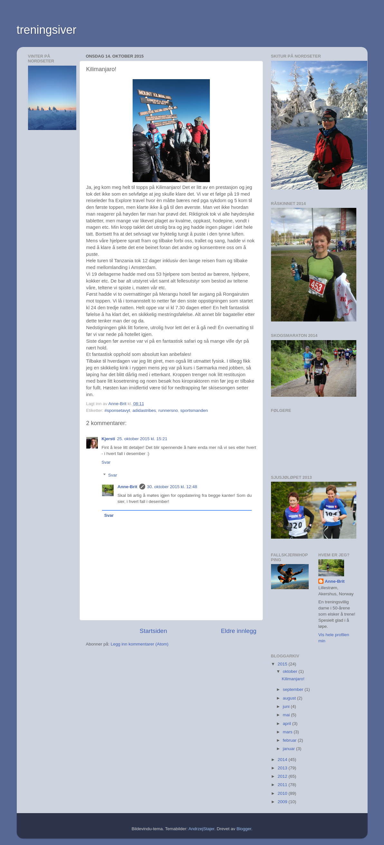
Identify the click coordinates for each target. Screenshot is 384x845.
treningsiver (47, 29)
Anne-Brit (127, 486)
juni (287, 706)
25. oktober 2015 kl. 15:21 (142, 438)
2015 (282, 664)
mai (287, 714)
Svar (106, 462)
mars (288, 731)
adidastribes (144, 410)
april (287, 723)
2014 (282, 759)
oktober (291, 671)
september (294, 689)
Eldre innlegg (238, 630)
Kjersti (108, 438)
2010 (282, 793)
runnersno (168, 410)
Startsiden (153, 630)
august (290, 698)
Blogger (244, 828)
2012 (282, 776)
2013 (282, 768)
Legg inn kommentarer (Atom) (139, 644)
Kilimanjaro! (293, 678)
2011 (282, 784)
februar (290, 740)
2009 (282, 801)
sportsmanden (194, 410)
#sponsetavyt (117, 410)
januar (289, 748)
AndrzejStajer (201, 828)
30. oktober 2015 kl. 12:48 (172, 486)
